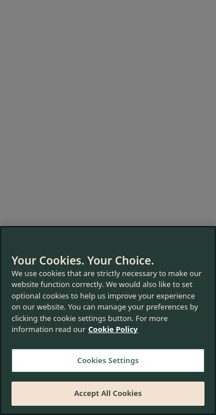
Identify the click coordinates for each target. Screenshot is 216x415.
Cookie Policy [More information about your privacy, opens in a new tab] (113, 329)
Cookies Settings (108, 360)
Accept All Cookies (108, 393)
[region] (108, 320)
